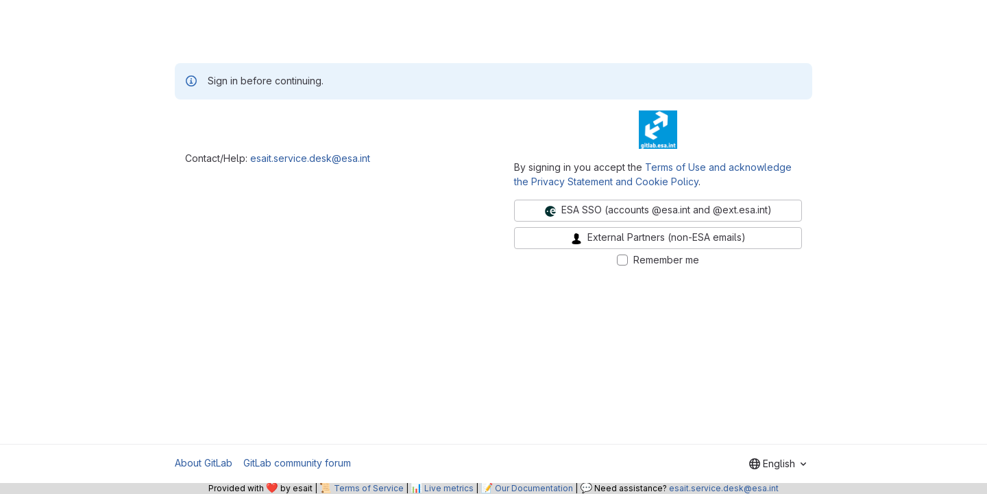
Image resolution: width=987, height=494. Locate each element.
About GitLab (203, 463)
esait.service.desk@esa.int (310, 158)
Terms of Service (369, 488)
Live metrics (449, 488)
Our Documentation (534, 488)
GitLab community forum (297, 463)
